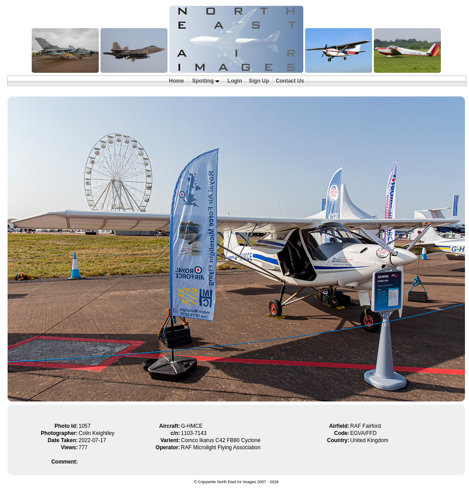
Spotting (205, 81)
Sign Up (259, 81)
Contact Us (290, 81)
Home (176, 81)
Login (234, 81)
